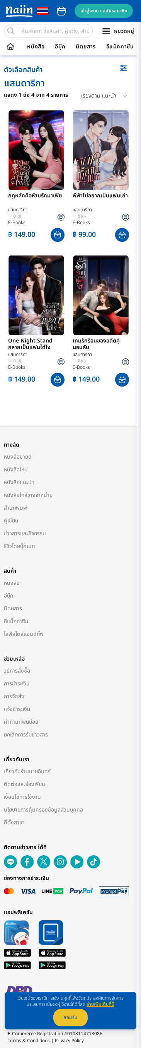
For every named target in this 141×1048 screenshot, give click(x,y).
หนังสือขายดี (18, 457)
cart (61, 10)
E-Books (16, 222)
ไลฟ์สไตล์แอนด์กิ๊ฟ (24, 634)
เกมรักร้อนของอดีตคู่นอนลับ (96, 344)
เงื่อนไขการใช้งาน (22, 797)
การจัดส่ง (14, 696)
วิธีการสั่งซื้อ (17, 671)
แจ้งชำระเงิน (17, 709)
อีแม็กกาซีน (120, 47)
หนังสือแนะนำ (19, 482)
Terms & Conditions (29, 1040)
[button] (58, 235)
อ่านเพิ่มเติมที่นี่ (101, 1004)
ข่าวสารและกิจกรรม (25, 533)
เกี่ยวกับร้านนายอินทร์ (27, 771)
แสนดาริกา (17, 209)
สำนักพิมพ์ (15, 508)
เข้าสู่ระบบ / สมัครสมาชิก (103, 10)
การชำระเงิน (17, 684)
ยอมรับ (70, 1017)
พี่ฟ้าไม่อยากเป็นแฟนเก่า (100, 196)
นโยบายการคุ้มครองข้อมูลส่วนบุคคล (43, 810)
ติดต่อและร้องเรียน (24, 784)
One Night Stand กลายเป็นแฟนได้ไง (30, 344)
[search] (10, 31)
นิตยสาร (86, 47)
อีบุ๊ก (60, 47)
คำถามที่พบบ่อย (21, 722)
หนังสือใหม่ (16, 470)
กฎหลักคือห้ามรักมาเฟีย (35, 196)
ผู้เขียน (11, 521)
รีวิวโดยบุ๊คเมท (19, 546)
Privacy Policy (69, 1040)
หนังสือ (35, 47)
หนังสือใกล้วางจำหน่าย (28, 495)
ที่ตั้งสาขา (14, 823)
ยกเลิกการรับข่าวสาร (26, 735)
